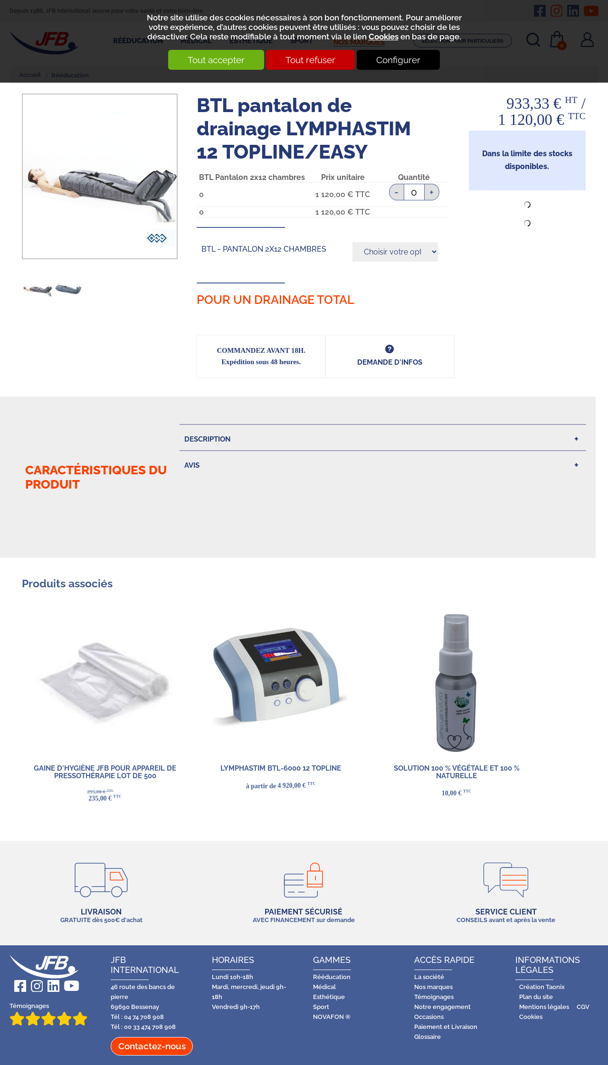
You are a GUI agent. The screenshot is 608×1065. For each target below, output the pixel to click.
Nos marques (433, 986)
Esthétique (329, 996)
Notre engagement (442, 1006)
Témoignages (48, 1014)
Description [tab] (207, 439)
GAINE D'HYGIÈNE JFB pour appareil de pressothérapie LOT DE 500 (105, 772)
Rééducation (332, 976)
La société (429, 976)
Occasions (429, 1016)
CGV (583, 1006)
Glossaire (427, 1036)
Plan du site (536, 996)
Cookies (384, 36)
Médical (324, 986)
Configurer (399, 60)
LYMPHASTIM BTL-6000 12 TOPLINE (280, 768)
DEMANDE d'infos (389, 362)
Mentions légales (544, 1006)
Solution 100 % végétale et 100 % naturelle (456, 772)
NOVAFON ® (332, 1016)
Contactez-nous (152, 1046)
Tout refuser (310, 60)
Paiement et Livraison (445, 1026)
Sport (321, 1006)
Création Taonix (542, 986)
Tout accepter (215, 60)
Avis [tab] (192, 465)
